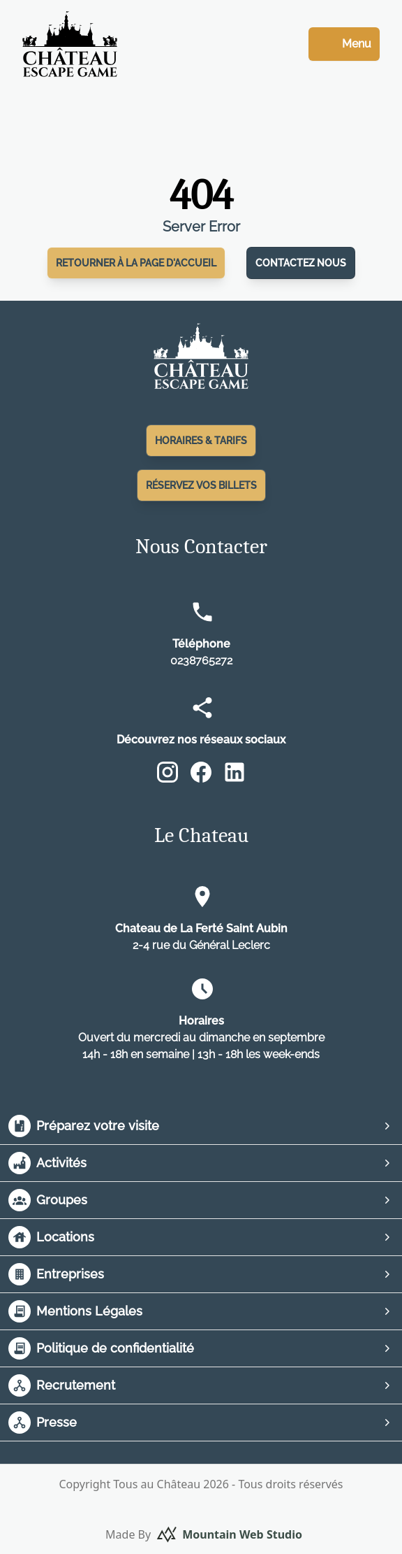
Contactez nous (300, 263)
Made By (203, 1534)
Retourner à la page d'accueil (136, 263)
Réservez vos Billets (201, 485)
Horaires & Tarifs (201, 440)
